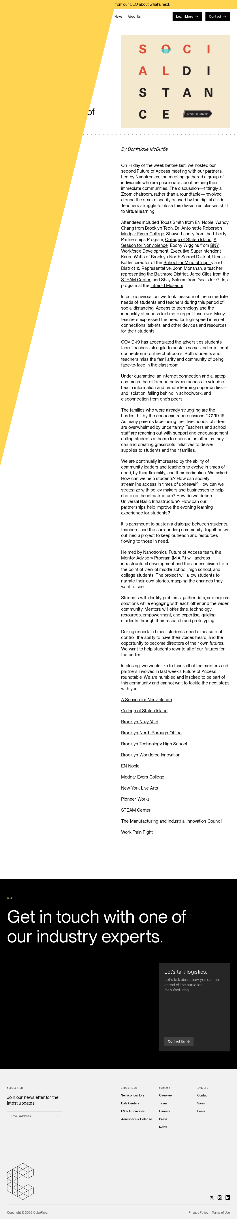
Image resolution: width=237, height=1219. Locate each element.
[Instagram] (220, 1197)
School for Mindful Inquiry (188, 262)
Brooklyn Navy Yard (139, 721)
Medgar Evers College (142, 233)
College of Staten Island (188, 239)
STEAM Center (135, 279)
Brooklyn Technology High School (154, 744)
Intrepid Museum (166, 285)
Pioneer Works (135, 799)
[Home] (40, 17)
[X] (212, 1197)
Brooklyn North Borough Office (151, 732)
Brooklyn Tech (159, 228)
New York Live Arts (139, 788)
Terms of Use (221, 1212)
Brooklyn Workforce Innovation (151, 755)
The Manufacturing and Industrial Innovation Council (171, 821)
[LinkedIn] (228, 1197)
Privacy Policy (198, 1212)
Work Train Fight (137, 832)
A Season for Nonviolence (146, 699)
